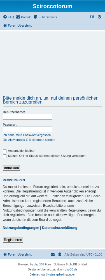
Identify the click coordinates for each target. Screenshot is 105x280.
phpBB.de (71, 269)
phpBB (38, 264)
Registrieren (13, 240)
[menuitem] (8, 17)
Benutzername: (14, 112)
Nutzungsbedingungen (21, 228)
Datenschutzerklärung (59, 228)
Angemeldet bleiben (19, 150)
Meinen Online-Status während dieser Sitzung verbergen (44, 155)
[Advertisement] (52, 65)
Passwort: (10, 124)
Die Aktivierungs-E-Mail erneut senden (29, 139)
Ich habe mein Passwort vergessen (27, 135)
